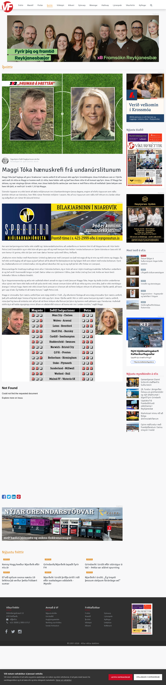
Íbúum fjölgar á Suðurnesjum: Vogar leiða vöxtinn (151, 261)
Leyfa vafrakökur (120, 677)
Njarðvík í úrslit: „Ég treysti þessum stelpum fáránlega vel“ (102, 618)
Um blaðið (49, 655)
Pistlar (40, 5)
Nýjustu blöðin (51, 652)
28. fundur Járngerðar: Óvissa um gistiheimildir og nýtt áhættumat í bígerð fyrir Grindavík (152, 393)
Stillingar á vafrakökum (148, 677)
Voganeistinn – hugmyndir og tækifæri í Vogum (152, 295)
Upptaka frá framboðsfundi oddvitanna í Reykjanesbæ (148, 404)
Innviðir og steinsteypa (150, 284)
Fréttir (20, 5)
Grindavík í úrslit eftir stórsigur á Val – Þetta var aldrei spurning (103, 585)
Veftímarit (108, 664)
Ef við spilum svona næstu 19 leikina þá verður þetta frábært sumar (19, 619)
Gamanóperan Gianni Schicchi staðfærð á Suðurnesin (150, 382)
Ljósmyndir (117, 5)
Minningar (93, 5)
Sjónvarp (81, 5)
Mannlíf (30, 5)
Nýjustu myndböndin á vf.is (142, 374)
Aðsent (71, 5)
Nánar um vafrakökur (63, 680)
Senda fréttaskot (52, 664)
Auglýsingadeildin (52, 658)
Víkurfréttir (130, 5)
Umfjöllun (107, 661)
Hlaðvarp (105, 5)
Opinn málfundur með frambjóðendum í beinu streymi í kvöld (151, 427)
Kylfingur (142, 5)
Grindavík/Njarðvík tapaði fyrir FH (61, 585)
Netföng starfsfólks (53, 661)
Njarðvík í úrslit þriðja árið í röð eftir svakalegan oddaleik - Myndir (61, 619)
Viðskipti (60, 5)
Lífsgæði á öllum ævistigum (152, 272)
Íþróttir (50, 5)
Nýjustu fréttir (13, 552)
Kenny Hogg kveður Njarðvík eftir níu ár (21, 585)
